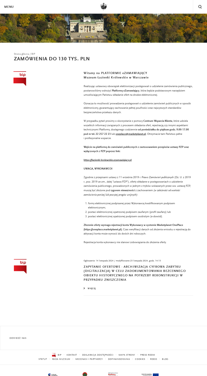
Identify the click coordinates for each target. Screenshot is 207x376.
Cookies (140, 359)
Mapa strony (127, 355)
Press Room (147, 355)
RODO (153, 359)
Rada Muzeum (61, 359)
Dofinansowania (119, 359)
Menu (8, 7)
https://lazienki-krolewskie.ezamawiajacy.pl (108, 160)
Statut (43, 359)
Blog (165, 359)
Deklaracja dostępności (98, 355)
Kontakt (72, 355)
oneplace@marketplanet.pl (131, 134)
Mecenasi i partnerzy (89, 359)
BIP (56, 355)
